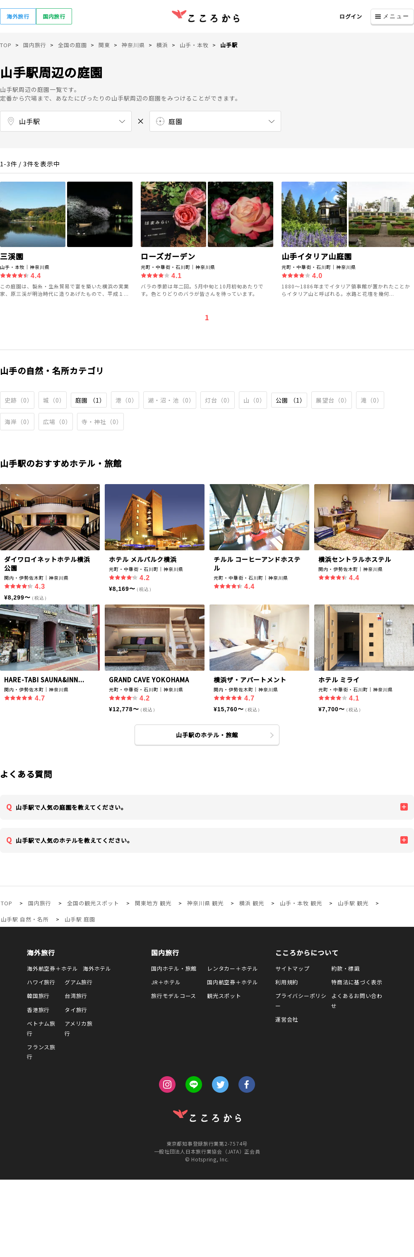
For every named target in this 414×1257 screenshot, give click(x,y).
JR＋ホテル (166, 982)
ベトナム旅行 (41, 1028)
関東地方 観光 (153, 903)
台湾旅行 (76, 996)
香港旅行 (38, 1010)
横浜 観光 (251, 903)
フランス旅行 (41, 1051)
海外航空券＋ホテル (52, 968)
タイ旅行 (76, 1010)
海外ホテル (97, 968)
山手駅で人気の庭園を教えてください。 (71, 807)
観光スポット (224, 996)
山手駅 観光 (353, 903)
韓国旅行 (38, 996)
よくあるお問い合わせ (357, 1000)
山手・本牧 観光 (301, 903)
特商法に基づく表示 (357, 982)
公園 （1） (291, 400)
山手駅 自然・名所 (25, 919)
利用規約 (286, 982)
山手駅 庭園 (80, 919)
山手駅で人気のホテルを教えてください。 (74, 840)
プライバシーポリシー (301, 1000)
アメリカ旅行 (79, 1028)
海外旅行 (18, 16)
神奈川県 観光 (205, 903)
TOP (6, 903)
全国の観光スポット (93, 903)
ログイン (350, 16)
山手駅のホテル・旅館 (207, 735)
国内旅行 (54, 16)
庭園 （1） (90, 400)
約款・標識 (345, 968)
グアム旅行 (79, 982)
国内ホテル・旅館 (174, 968)
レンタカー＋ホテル (232, 968)
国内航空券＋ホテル (232, 982)
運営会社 (286, 1019)
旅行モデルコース (173, 996)
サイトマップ (292, 968)
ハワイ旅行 (41, 982)
